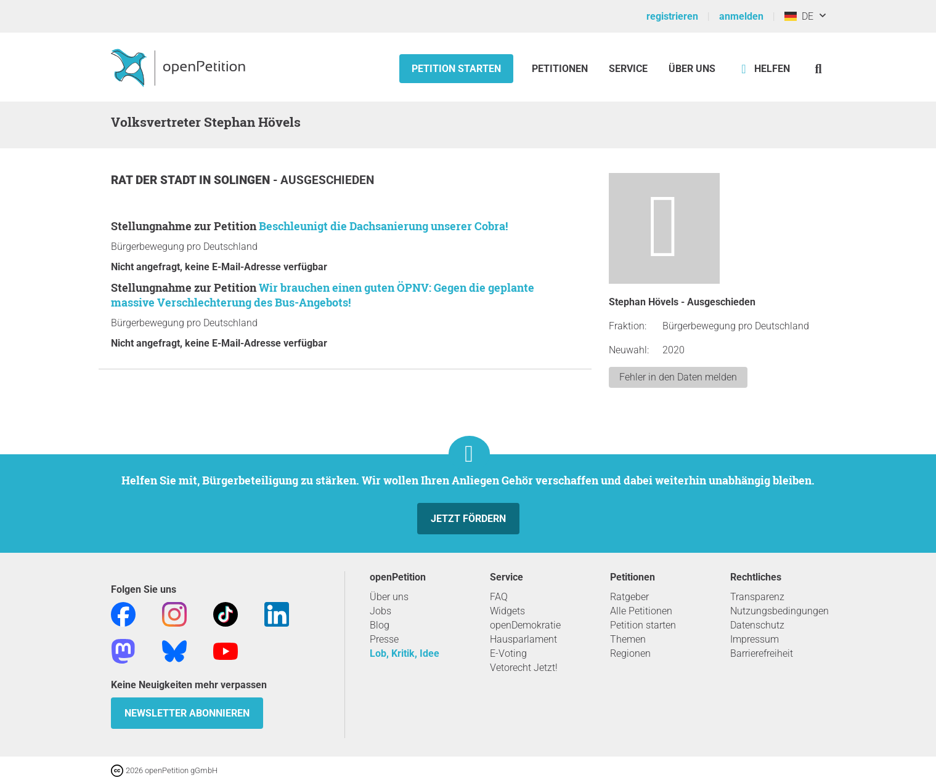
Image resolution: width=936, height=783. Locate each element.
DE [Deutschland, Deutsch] (798, 16)
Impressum (754, 639)
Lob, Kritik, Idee (404, 653)
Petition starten (456, 68)
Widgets (507, 611)
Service (628, 68)
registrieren (672, 16)
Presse (384, 639)
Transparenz (757, 597)
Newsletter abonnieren (187, 713)
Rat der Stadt (155, 180)
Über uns (389, 597)
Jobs (380, 611)
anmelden (741, 16)
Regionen (630, 653)
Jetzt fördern (468, 518)
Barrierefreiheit (761, 653)
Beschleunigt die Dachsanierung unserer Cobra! (383, 226)
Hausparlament (523, 639)
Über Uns (692, 68)
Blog (379, 625)
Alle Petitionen (641, 611)
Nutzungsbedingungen (779, 611)
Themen (628, 639)
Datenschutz (757, 625)
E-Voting (508, 653)
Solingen (243, 180)
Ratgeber (629, 597)
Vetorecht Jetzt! (524, 667)
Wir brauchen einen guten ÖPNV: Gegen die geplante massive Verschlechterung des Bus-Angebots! (322, 295)
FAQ (499, 597)
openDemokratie (525, 625)
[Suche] (818, 69)
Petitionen (561, 68)
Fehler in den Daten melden (678, 377)
